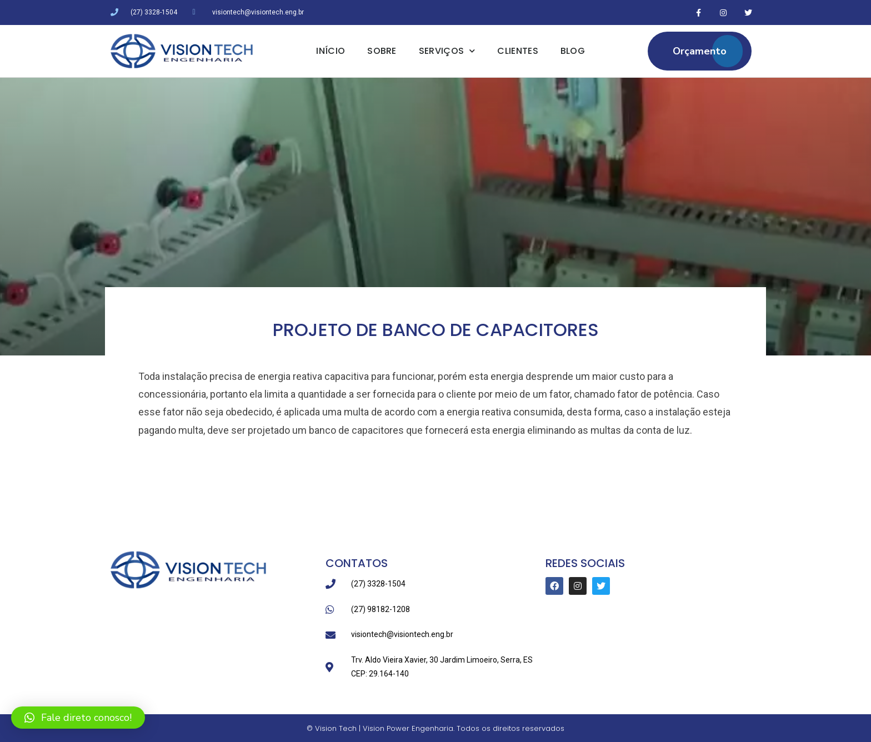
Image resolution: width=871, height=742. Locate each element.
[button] (78, 717)
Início (330, 50)
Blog (572, 50)
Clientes (517, 50)
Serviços (447, 50)
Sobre (382, 50)
